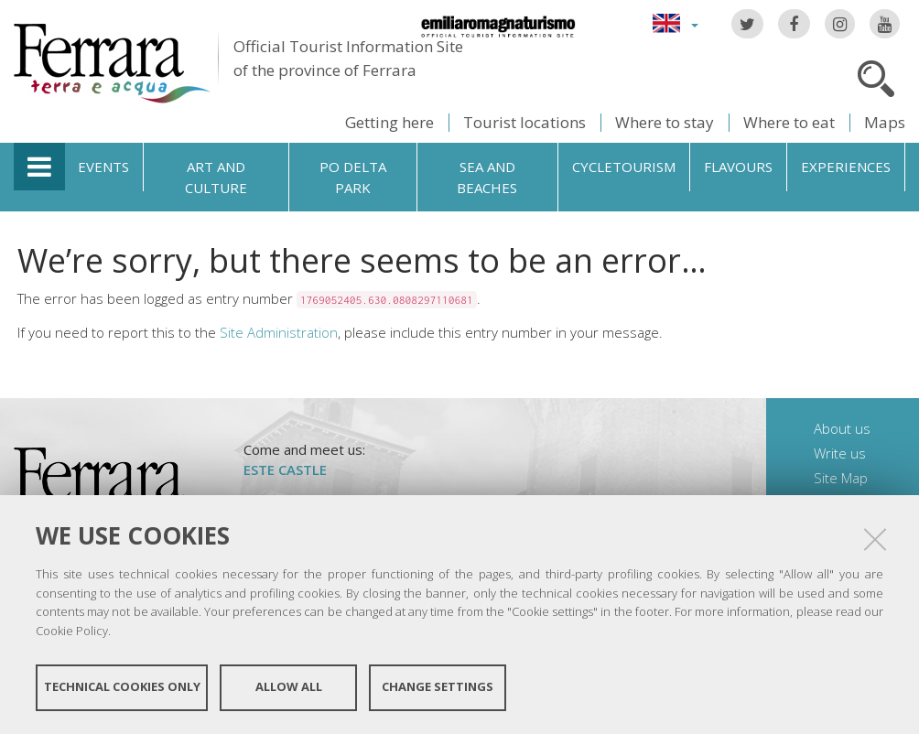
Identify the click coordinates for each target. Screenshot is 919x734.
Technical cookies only (122, 686)
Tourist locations (524, 122)
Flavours (738, 166)
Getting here (389, 122)
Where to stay (664, 122)
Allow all (288, 686)
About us (842, 428)
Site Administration (279, 332)
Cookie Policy (72, 629)
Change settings (437, 686)
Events (103, 166)
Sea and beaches (487, 177)
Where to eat (789, 122)
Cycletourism (624, 166)
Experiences (846, 166)
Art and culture (216, 177)
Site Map (841, 478)
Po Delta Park (352, 177)
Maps (884, 122)
